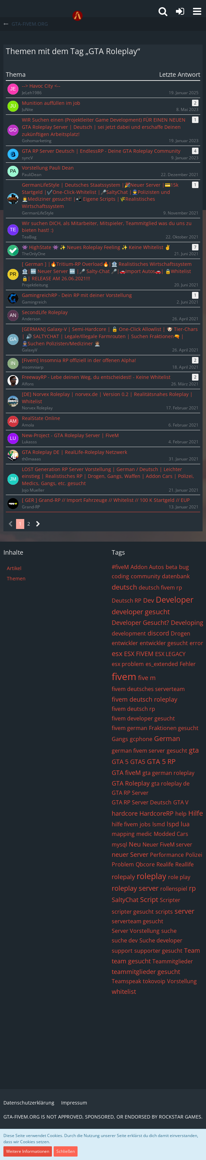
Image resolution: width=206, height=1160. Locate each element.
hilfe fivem (125, 824)
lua (185, 824)
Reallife (184, 864)
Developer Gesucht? (140, 622)
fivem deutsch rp (133, 709)
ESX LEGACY (170, 654)
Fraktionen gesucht (173, 728)
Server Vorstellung (136, 931)
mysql (119, 844)
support (122, 950)
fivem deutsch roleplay (144, 699)
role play (179, 877)
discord (158, 633)
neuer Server (130, 854)
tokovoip (154, 981)
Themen (16, 578)
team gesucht (131, 961)
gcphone (141, 739)
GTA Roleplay (131, 783)
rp (192, 888)
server (184, 911)
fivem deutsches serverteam (148, 689)
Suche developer (160, 940)
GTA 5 (120, 761)
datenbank (176, 576)
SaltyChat (125, 900)
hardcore (125, 813)
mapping (123, 834)
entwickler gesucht (164, 643)
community (145, 576)
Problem (123, 864)
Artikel (14, 568)
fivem (124, 676)
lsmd (158, 824)
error (196, 643)
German (167, 738)
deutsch (124, 587)
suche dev (125, 940)
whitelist (124, 991)
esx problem (128, 664)
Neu (135, 844)
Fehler (188, 664)
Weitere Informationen (27, 1151)
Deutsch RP (126, 600)
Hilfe (195, 813)
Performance (167, 855)
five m (147, 678)
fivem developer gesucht (143, 718)
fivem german (129, 728)
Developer (174, 599)
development (129, 633)
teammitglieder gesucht (146, 971)
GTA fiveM (126, 772)
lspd (173, 824)
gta (194, 750)
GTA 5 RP (161, 761)
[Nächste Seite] (38, 524)
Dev (148, 600)
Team (192, 950)
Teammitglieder (172, 961)
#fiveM (120, 567)
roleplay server (135, 888)
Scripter (170, 900)
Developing (187, 622)
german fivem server (138, 750)
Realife (165, 864)
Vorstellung (182, 981)
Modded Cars (171, 834)
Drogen (180, 633)
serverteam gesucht (137, 921)
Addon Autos (147, 567)
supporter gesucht (158, 950)
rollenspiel (173, 888)
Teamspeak (126, 981)
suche (169, 931)
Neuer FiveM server (167, 844)
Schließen (65, 1151)
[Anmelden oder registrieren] (180, 11)
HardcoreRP (156, 813)
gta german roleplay (168, 773)
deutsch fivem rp (160, 587)
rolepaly (123, 877)
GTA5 (137, 761)
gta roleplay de (170, 783)
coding (120, 576)
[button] (197, 11)
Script (149, 899)
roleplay (151, 876)
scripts (164, 911)
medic (144, 834)
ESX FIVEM (138, 654)
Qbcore (145, 864)
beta (171, 567)
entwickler (125, 643)
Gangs (120, 739)
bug (184, 567)
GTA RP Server (130, 793)
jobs (145, 824)
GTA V (181, 802)
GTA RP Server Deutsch (141, 802)
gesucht (177, 750)
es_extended (162, 664)
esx (117, 653)
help (181, 813)
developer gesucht (141, 611)
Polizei (194, 855)
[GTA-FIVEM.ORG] (77, 16)
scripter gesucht (133, 911)
